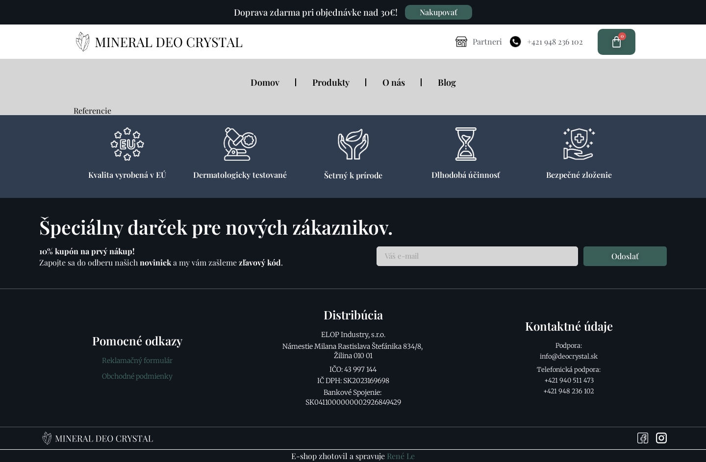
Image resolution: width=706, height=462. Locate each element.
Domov (265, 82)
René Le (401, 456)
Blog (447, 82)
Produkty (331, 82)
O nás (393, 82)
